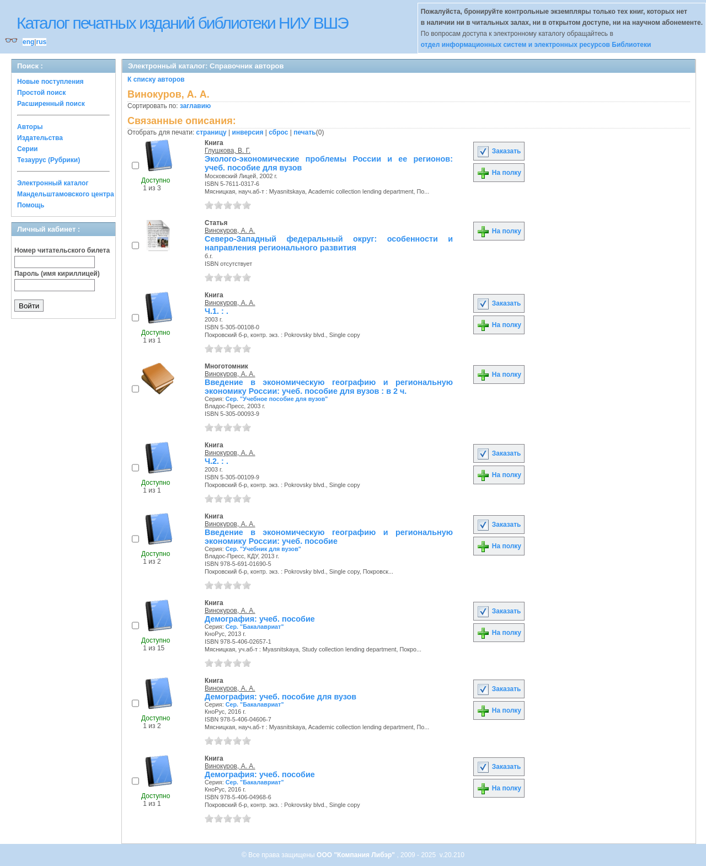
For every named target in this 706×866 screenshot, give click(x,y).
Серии (27, 149)
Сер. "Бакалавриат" (255, 626)
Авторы (30, 127)
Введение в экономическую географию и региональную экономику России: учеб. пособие (329, 537)
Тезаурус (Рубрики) (48, 160)
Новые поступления (50, 81)
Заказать (499, 151)
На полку (499, 173)
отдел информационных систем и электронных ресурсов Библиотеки (536, 45)
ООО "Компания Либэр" (357, 855)
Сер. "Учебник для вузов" (263, 549)
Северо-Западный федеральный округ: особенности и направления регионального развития (329, 243)
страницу (211, 132)
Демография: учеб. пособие (260, 618)
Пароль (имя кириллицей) (57, 273)
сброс (278, 132)
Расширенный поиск (51, 104)
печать (304, 132)
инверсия (248, 132)
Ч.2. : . (216, 461)
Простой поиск (41, 93)
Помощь (30, 205)
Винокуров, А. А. (230, 230)
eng (28, 42)
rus (41, 42)
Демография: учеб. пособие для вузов (280, 696)
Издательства (40, 138)
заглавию (195, 106)
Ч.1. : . (216, 311)
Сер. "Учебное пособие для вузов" (277, 398)
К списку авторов (156, 79)
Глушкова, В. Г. (227, 150)
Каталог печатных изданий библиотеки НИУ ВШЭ (182, 23)
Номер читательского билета (62, 250)
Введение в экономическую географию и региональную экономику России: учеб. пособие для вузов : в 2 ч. (329, 386)
